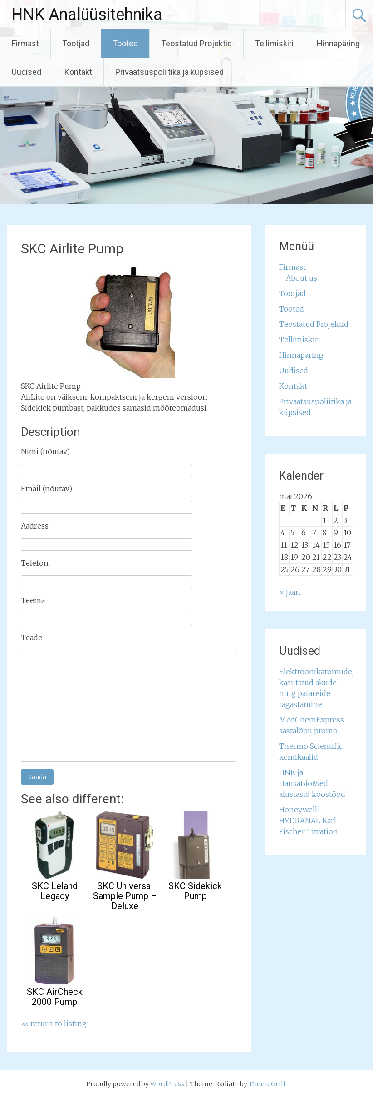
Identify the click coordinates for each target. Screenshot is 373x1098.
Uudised (26, 72)
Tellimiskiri (274, 43)
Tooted (125, 43)
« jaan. (290, 592)
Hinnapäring (338, 43)
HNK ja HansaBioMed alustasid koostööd (312, 783)
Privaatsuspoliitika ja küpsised (169, 72)
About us (301, 277)
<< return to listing (54, 1023)
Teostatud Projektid (196, 43)
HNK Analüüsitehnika (86, 14)
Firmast (25, 43)
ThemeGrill (267, 1084)
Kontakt (78, 72)
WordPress (167, 1084)
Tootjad (75, 43)
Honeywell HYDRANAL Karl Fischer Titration (308, 820)
